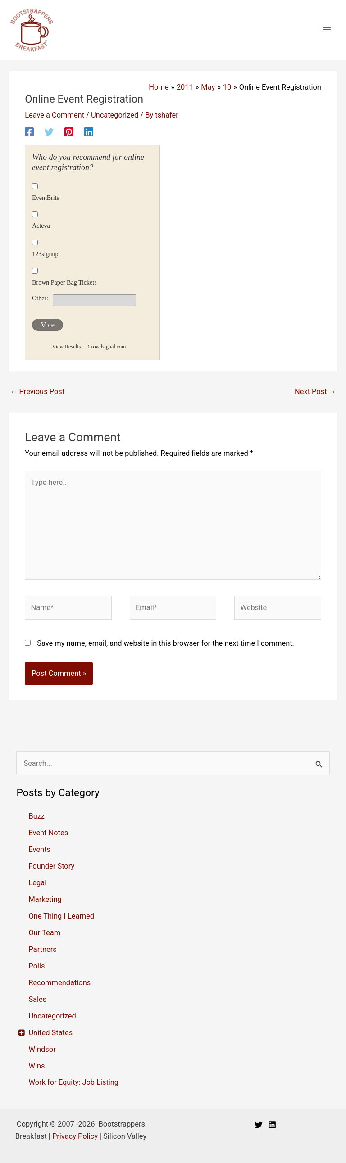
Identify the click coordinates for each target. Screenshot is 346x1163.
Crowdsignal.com (106, 347)
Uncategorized (114, 115)
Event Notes (48, 832)
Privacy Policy (75, 1136)
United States (50, 1032)
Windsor (41, 1049)
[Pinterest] (68, 131)
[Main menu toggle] (327, 30)
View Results (66, 347)
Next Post (315, 391)
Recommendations (59, 982)
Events (39, 849)
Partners (42, 949)
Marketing (44, 899)
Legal (37, 882)
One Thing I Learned (61, 916)
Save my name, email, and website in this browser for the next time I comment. (165, 643)
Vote (48, 325)
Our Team (44, 932)
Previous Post (37, 391)
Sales (37, 999)
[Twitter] (49, 131)
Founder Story (51, 866)
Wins (36, 1066)
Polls (36, 966)
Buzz (36, 816)
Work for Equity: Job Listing (73, 1082)
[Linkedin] (88, 131)
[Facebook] (29, 131)
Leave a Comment (54, 115)
